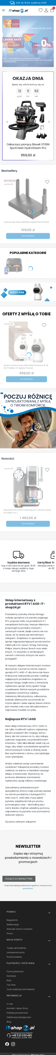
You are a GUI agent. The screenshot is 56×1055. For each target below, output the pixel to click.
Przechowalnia (14, 956)
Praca (10, 933)
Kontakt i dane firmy (17, 1008)
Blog (9, 1021)
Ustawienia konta (15, 952)
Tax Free (11, 984)
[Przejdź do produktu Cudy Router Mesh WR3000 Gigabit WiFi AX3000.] (28, 199)
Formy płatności (15, 971)
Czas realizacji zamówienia (20, 989)
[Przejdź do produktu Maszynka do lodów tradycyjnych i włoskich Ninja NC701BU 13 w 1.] (28, 487)
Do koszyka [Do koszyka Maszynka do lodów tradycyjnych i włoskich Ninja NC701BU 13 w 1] (28, 523)
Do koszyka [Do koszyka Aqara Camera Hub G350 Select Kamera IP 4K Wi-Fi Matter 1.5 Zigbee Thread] (26, 379)
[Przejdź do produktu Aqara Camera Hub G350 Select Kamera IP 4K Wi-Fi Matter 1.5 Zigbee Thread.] (26, 342)
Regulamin (12, 920)
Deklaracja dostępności (19, 1017)
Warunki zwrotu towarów (19, 929)
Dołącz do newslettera (19, 878)
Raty (9, 980)
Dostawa (11, 975)
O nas (10, 1003)
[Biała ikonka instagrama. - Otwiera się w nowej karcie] (13, 1044)
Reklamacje (13, 924)
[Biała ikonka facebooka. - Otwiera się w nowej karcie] (7, 1044)
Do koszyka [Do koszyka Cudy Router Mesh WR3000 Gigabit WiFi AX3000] (28, 235)
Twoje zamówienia (16, 948)
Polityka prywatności (17, 1012)
